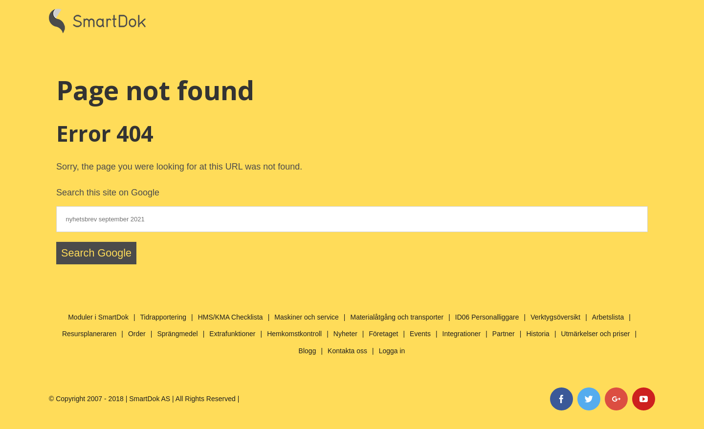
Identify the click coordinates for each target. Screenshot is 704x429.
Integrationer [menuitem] (461, 334)
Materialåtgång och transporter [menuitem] (396, 317)
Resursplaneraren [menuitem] (89, 334)
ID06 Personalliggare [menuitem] (487, 317)
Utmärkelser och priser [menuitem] (595, 334)
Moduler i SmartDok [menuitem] (98, 317)
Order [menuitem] (137, 334)
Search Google (96, 253)
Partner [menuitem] (503, 334)
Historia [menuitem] (537, 334)
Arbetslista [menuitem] (608, 317)
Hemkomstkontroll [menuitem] (294, 334)
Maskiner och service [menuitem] (306, 317)
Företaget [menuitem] (383, 334)
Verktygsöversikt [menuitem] (555, 317)
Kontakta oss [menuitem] (347, 351)
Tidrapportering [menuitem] (163, 317)
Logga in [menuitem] (392, 351)
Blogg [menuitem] (307, 351)
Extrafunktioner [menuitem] (232, 334)
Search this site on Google (107, 192)
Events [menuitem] (420, 334)
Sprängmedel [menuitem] (177, 334)
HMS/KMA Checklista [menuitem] (230, 317)
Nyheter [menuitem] (345, 334)
